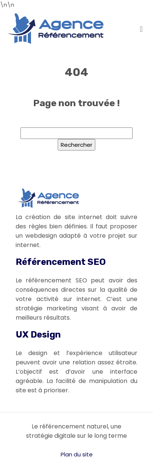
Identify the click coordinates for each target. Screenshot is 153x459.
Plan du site (77, 454)
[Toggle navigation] (141, 28)
